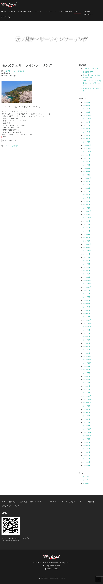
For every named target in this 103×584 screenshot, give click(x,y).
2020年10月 (87, 287)
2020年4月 (87, 307)
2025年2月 (87, 138)
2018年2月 (87, 389)
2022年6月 (87, 228)
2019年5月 (87, 343)
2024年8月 (87, 158)
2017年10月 (87, 402)
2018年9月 (87, 366)
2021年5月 (87, 264)
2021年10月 (87, 251)
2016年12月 (87, 429)
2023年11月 (87, 175)
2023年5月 (87, 194)
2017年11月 (87, 399)
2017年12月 (87, 396)
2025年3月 (87, 135)
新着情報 (15, 146)
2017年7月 (87, 412)
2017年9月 (87, 406)
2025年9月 (87, 122)
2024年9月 (87, 155)
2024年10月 (87, 152)
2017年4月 (87, 416)
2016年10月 (87, 435)
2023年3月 (87, 201)
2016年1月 (87, 465)
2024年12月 (87, 145)
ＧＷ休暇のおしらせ (90, 68)
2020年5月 (87, 303)
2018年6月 (87, 376)
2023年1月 (87, 208)
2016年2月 (87, 462)
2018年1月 (87, 393)
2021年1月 (87, 277)
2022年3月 (87, 237)
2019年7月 (87, 336)
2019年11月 (87, 323)
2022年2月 (87, 241)
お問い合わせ (88, 14)
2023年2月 (87, 204)
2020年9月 (87, 290)
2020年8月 (87, 294)
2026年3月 (87, 105)
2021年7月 (87, 257)
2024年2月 (87, 168)
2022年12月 (87, 211)
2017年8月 (87, 409)
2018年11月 (87, 359)
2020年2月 (87, 313)
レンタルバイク (51, 11)
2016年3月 (87, 459)
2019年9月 (87, 330)
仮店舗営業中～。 (89, 72)
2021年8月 (87, 254)
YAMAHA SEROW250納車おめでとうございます (92, 83)
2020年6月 (87, 300)
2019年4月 (87, 346)
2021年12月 (87, 244)
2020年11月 (87, 284)
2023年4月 (87, 198)
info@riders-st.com (53, 565)
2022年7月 (87, 224)
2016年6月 (87, 449)
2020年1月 (87, 317)
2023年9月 (87, 181)
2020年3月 (87, 310)
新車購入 (12, 11)
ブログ (3, 17)
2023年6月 (87, 191)
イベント (77, 11)
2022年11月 (87, 214)
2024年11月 (87, 148)
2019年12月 (87, 320)
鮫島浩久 (21, 71)
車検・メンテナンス (35, 11)
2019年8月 (87, 333)
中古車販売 (22, 11)
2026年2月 (87, 109)
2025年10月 (87, 119)
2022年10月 (87, 218)
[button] (9, 17)
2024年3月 (87, 165)
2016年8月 (87, 442)
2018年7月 (87, 373)
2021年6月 (87, 260)
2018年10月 (87, 363)
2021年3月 (87, 270)
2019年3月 (87, 350)
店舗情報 (86, 11)
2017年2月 (87, 422)
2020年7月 (87, 297)
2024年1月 (87, 171)
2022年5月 (87, 231)
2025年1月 (87, 142)
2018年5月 (87, 379)
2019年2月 (87, 353)
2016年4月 (87, 455)
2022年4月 (87, 234)
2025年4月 (87, 132)
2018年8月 (87, 369)
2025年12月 (87, 115)
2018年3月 (87, 386)
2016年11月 (87, 432)
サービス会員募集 (65, 11)
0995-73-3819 (52, 569)
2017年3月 (87, 419)
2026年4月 (87, 102)
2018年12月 (87, 356)
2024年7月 (87, 162)
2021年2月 (87, 274)
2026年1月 (87, 112)
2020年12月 (87, 280)
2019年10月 (87, 327)
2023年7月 (87, 188)
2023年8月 (87, 185)
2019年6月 (87, 340)
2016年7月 (87, 445)
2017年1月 (87, 426)
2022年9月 (87, 221)
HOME (3, 11)
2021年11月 (87, 247)
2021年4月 (87, 267)
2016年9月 (87, 439)
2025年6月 (87, 125)
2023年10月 (87, 178)
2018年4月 (87, 383)
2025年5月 (87, 128)
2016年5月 (87, 452)
